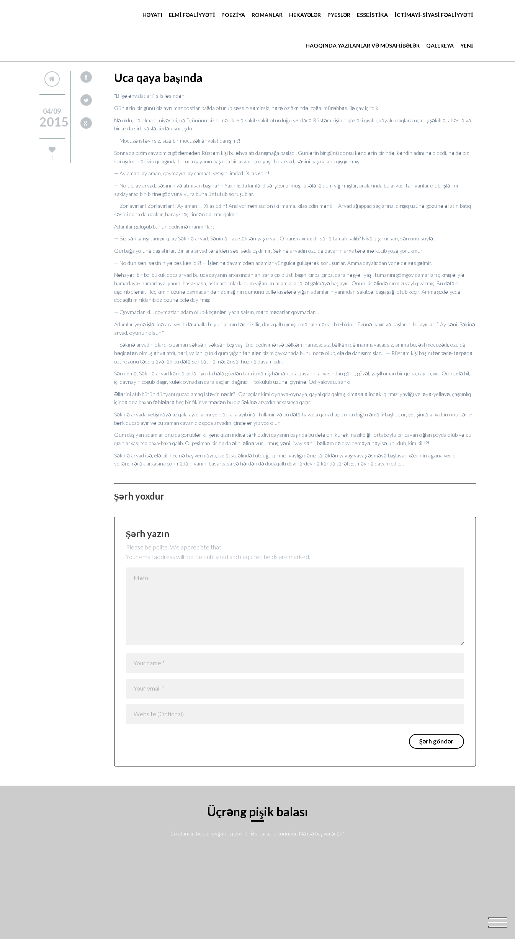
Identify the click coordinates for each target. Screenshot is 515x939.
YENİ (466, 45)
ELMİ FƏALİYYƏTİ (192, 15)
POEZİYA (233, 15)
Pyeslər (338, 15)
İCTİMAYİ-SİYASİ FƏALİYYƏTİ (433, 15)
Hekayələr (305, 15)
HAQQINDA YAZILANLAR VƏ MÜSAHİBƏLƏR (363, 45)
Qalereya (440, 45)
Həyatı (152, 15)
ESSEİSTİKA (372, 15)
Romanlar (267, 15)
